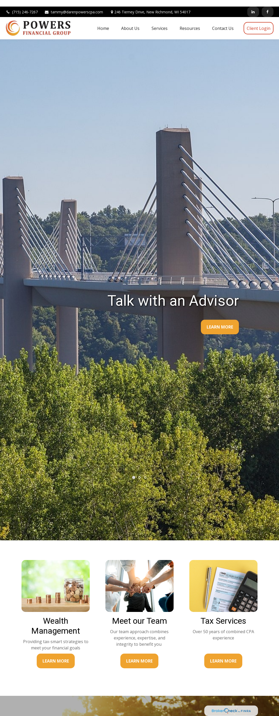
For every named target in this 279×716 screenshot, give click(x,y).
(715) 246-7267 (22, 5)
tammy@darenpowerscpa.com (73, 5)
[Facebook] (267, 5)
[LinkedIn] (253, 5)
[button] (103, 21)
